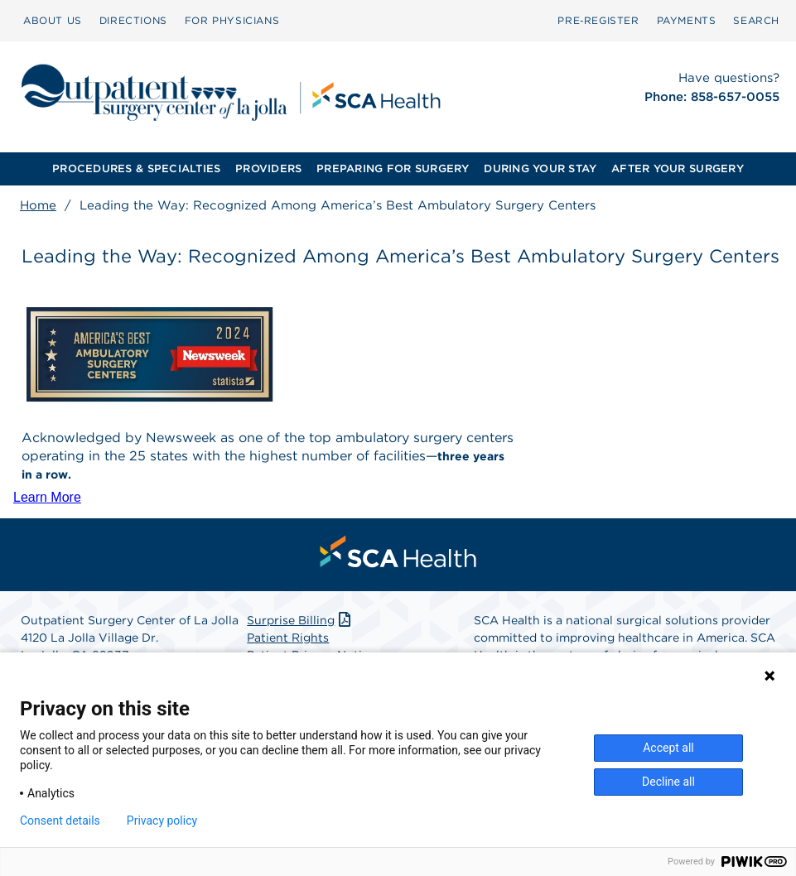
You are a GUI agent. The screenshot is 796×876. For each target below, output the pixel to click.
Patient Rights (288, 637)
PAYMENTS (686, 20)
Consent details (60, 820)
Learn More (47, 497)
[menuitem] (53, 20)
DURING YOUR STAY (540, 168)
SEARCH (756, 20)
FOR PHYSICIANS (232, 20)
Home (38, 205)
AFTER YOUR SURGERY (677, 168)
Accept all (668, 747)
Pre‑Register (598, 20)
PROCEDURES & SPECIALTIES (136, 168)
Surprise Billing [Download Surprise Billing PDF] (300, 620)
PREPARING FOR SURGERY (392, 168)
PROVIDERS (268, 168)
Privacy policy (162, 820)
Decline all (668, 781)
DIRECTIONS (133, 20)
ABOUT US (52, 20)
